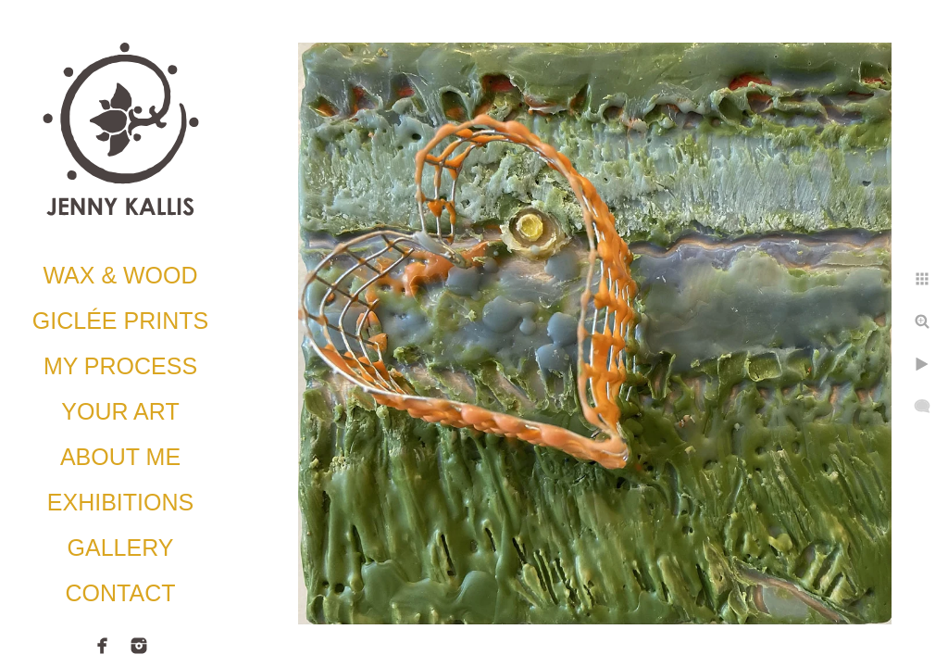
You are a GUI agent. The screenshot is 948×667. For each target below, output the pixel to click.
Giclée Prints (120, 321)
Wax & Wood (120, 275)
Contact (121, 593)
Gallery (121, 547)
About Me (120, 457)
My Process (120, 366)
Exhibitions (120, 502)
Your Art (120, 411)
